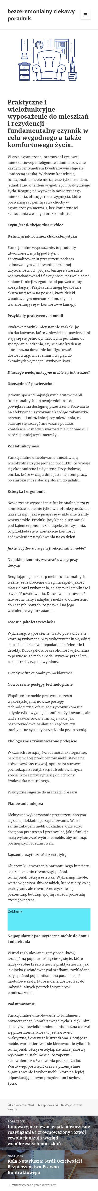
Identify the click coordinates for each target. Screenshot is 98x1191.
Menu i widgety (85, 19)
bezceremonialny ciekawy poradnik (41, 15)
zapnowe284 (49, 1105)
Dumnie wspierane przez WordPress (32, 1185)
